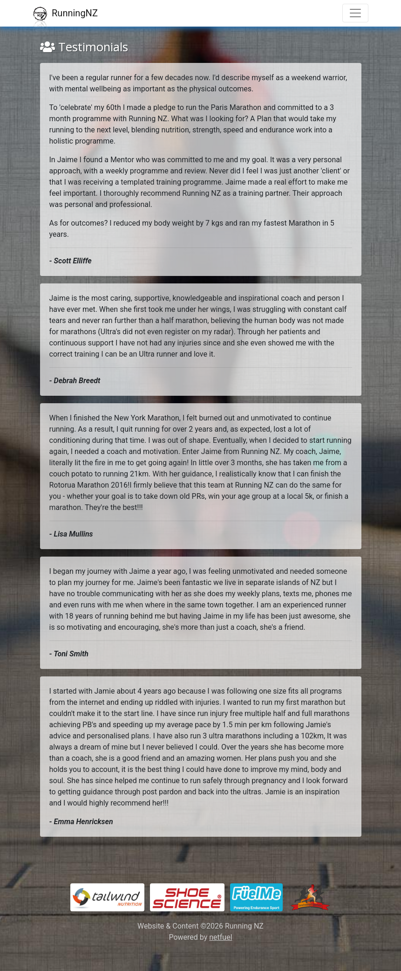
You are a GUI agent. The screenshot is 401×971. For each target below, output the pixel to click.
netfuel (220, 937)
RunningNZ (65, 14)
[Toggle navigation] (355, 13)
